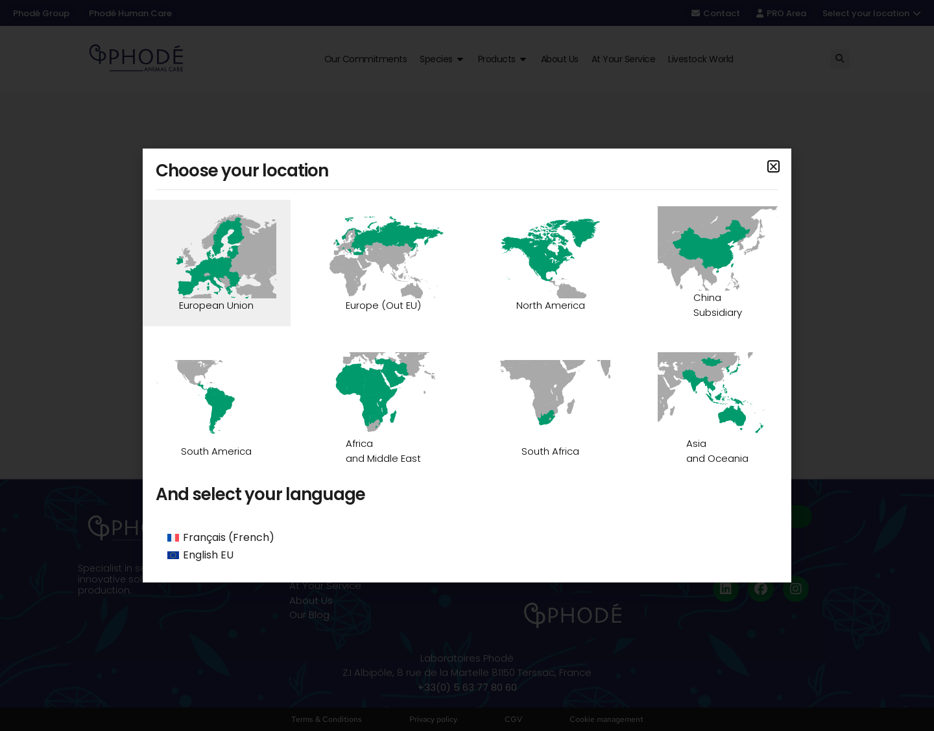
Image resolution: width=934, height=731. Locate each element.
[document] (467, 365)
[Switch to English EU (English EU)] (467, 556)
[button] (773, 166)
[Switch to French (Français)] (467, 538)
